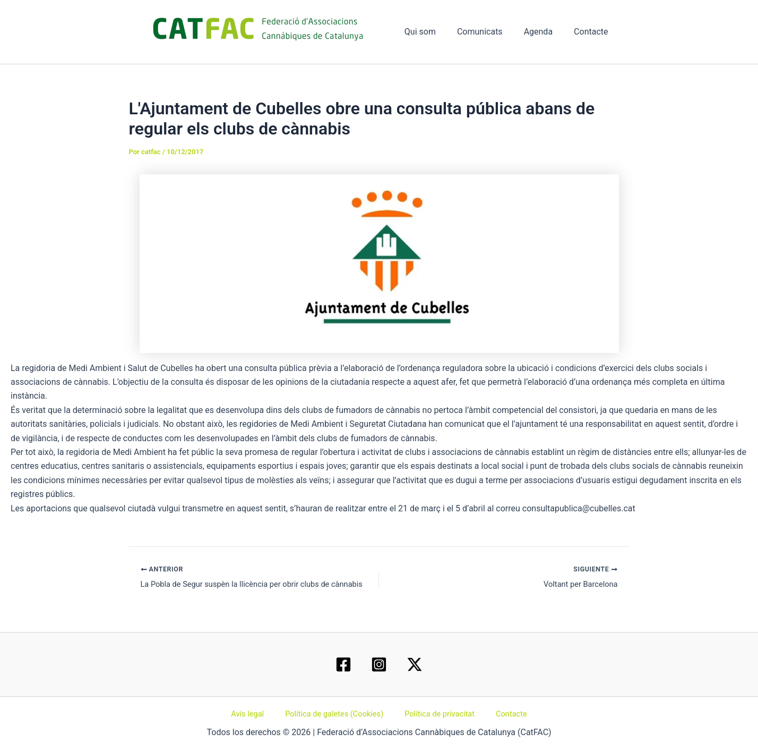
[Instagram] (379, 663)
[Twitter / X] (415, 663)
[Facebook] (343, 663)
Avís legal (257, 712)
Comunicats (490, 32)
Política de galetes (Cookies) (337, 712)
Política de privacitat (438, 712)
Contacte (593, 32)
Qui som (435, 32)
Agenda (544, 32)
